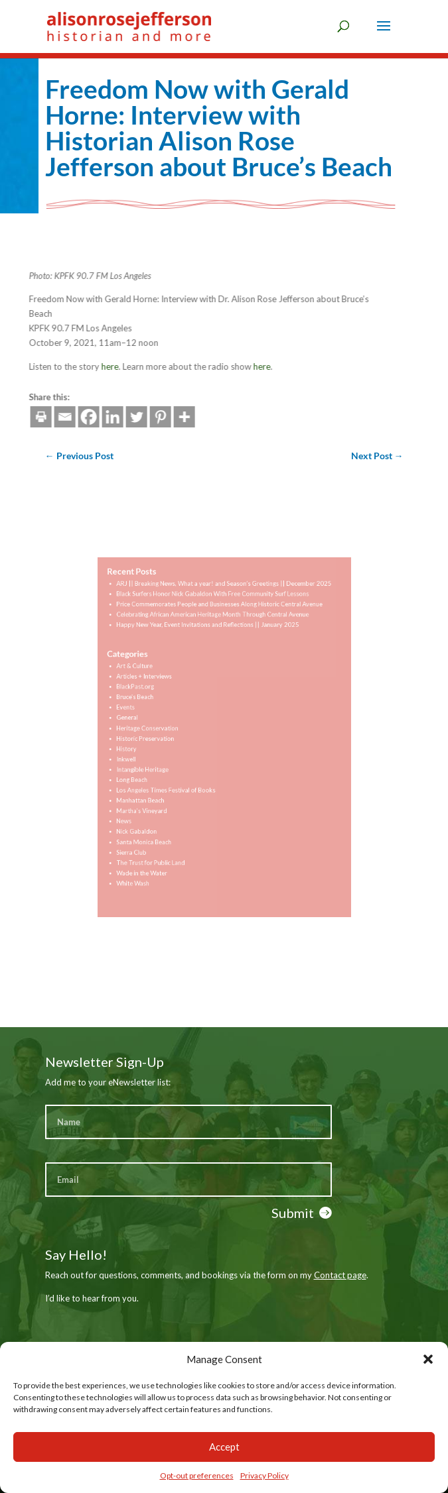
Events (142, 712)
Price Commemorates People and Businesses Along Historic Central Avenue (220, 627)
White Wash (148, 857)
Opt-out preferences (197, 1475)
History (143, 746)
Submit (292, 1213)
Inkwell (143, 755)
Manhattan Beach (155, 789)
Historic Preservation (159, 738)
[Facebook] (29, 416)
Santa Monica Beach (157, 823)
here (51, 366)
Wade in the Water (156, 849)
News (141, 806)
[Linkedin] (53, 416)
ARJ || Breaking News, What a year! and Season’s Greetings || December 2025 (223, 610)
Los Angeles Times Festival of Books (175, 780)
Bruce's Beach (150, 703)
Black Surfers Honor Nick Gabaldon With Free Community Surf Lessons (214, 619)
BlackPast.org (150, 695)
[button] (428, 1359)
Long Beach (148, 772)
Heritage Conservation (160, 729)
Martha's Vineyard (156, 798)
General (144, 721)
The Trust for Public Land (163, 841)
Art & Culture (150, 678)
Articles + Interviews (158, 687)
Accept (224, 1447)
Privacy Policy (264, 1475)
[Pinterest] (101, 416)
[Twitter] (77, 416)
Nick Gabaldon (151, 815)
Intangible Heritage (156, 764)
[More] (125, 416)
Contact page (340, 1275)
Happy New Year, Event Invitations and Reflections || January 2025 (210, 644)
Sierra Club (147, 832)
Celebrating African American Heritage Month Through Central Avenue (214, 636)
